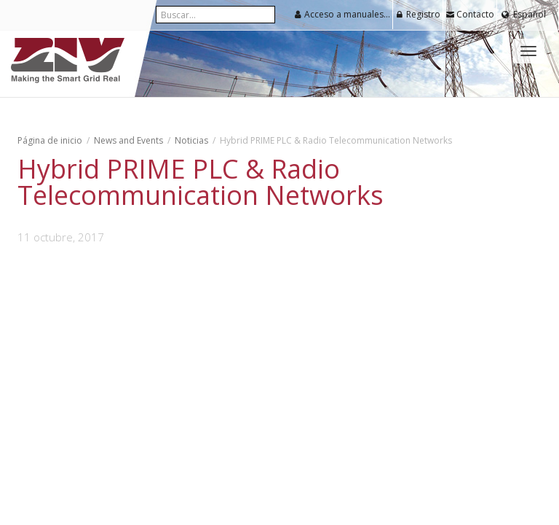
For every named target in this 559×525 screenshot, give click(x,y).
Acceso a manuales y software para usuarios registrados (343, 14)
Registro (417, 14)
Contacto (469, 14)
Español (529, 14)
